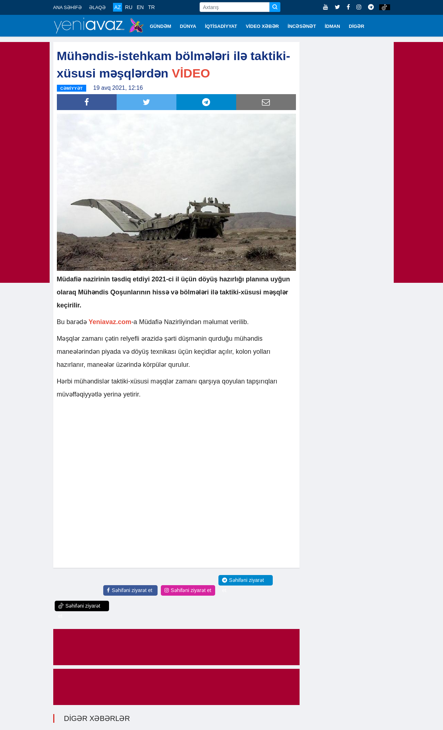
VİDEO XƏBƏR (262, 26)
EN (140, 7)
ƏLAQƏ (97, 7)
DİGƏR (356, 26)
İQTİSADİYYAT (221, 26)
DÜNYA (188, 26)
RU (128, 7)
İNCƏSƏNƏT (302, 26)
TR (151, 7)
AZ (117, 7)
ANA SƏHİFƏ (67, 7)
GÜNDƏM (160, 26)
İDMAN (332, 26)
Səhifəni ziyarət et (129, 590)
